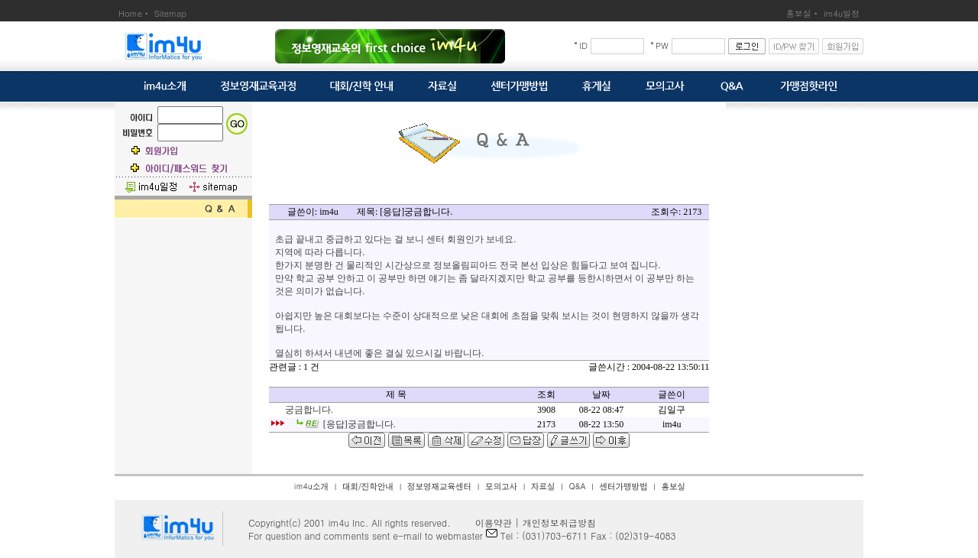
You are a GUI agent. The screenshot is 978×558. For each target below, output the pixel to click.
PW (662, 45)
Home (130, 13)
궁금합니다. (309, 409)
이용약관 (489, 522)
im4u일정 (842, 13)
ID (583, 45)
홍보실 (798, 13)
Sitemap (170, 13)
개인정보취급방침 (559, 522)
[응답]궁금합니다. (359, 424)
